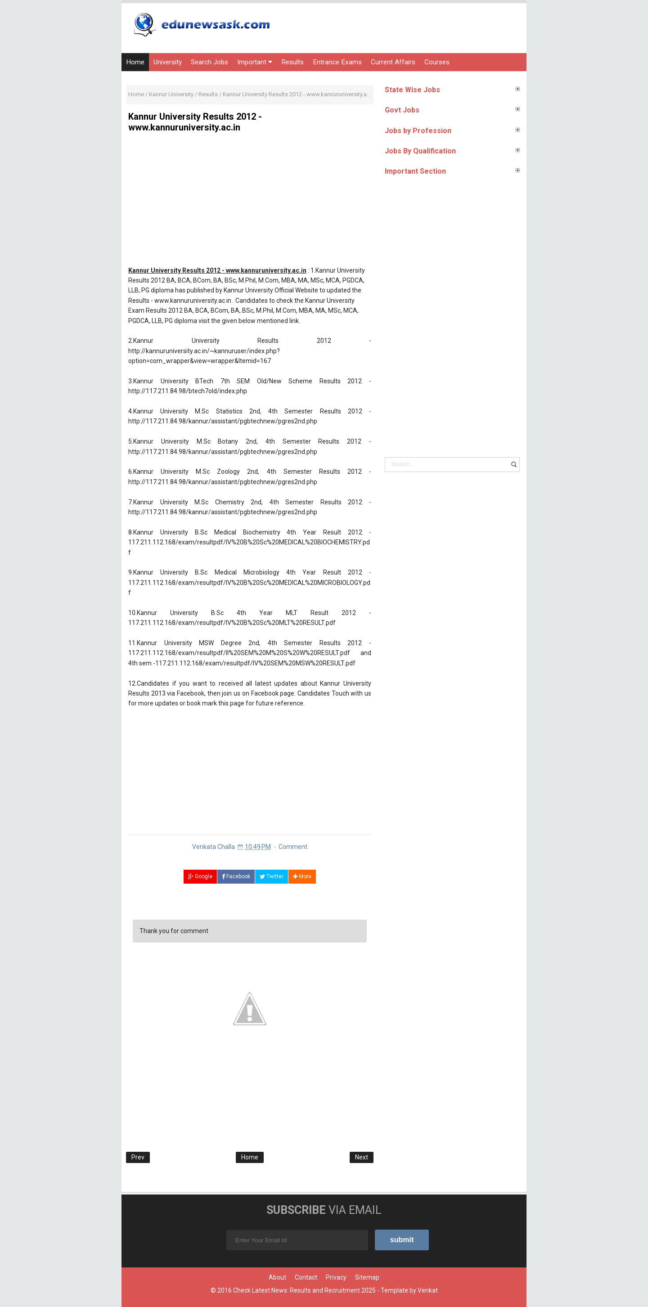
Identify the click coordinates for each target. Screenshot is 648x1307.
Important (254, 62)
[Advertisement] (249, 202)
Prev (137, 1157)
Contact (306, 1277)
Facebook (236, 876)
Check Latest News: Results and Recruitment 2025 (304, 1290)
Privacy (336, 1277)
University (167, 62)
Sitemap (367, 1277)
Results (292, 62)
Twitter (272, 876)
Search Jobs (209, 62)
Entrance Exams (337, 62)
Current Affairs (393, 62)
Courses (437, 62)
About (277, 1277)
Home (135, 62)
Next (361, 1157)
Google (200, 876)
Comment (293, 846)
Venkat (428, 1290)
